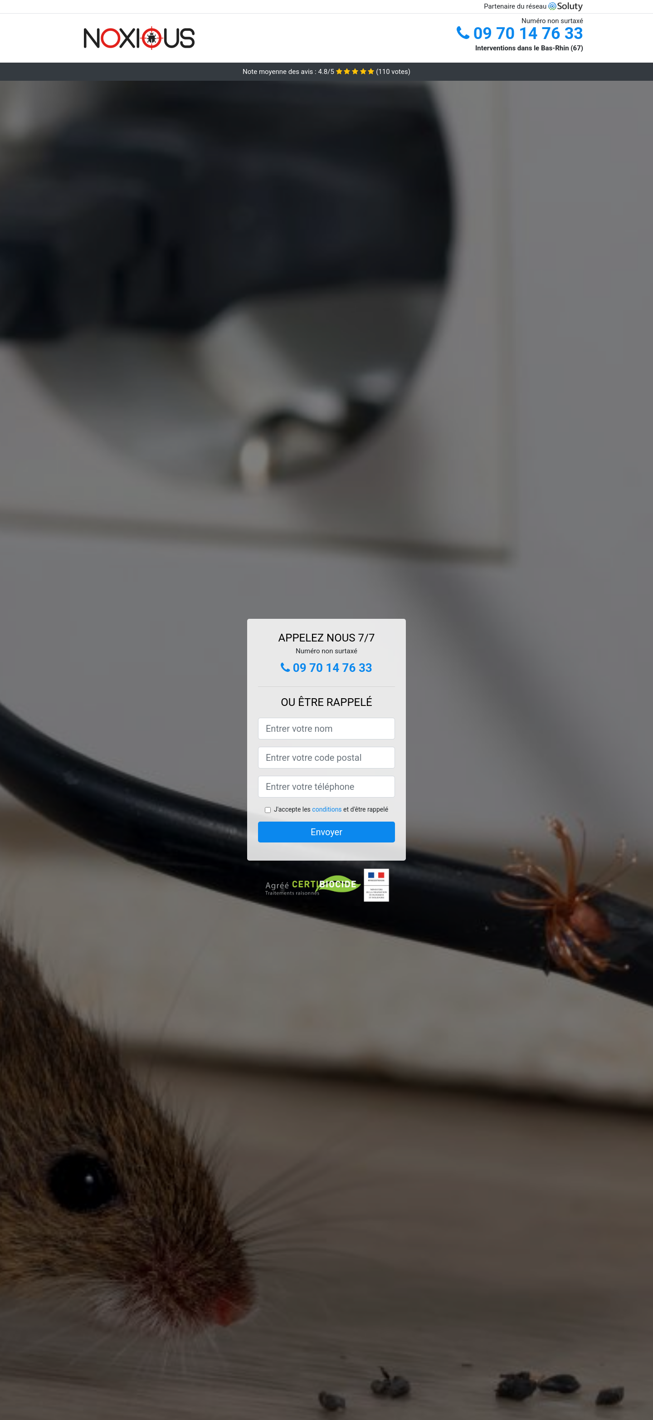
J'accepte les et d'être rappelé (331, 809)
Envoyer (326, 832)
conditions (326, 809)
